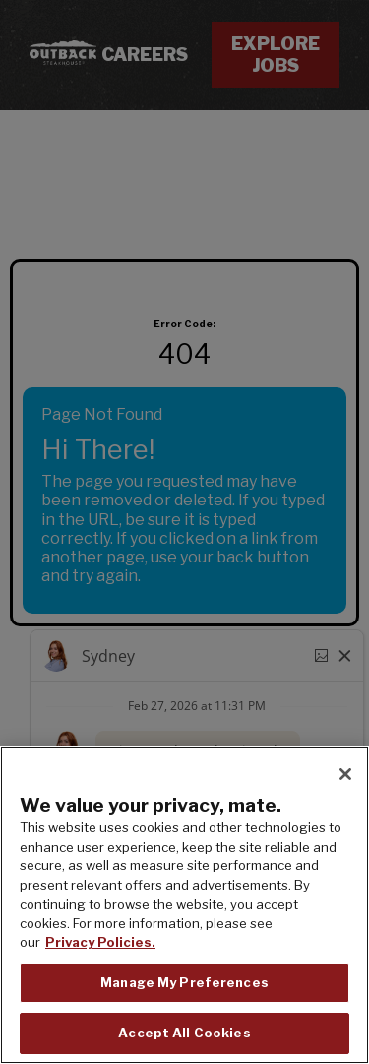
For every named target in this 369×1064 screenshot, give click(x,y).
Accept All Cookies (184, 1032)
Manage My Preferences (184, 982)
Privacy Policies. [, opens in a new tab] (100, 942)
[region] (184, 905)
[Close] (345, 774)
